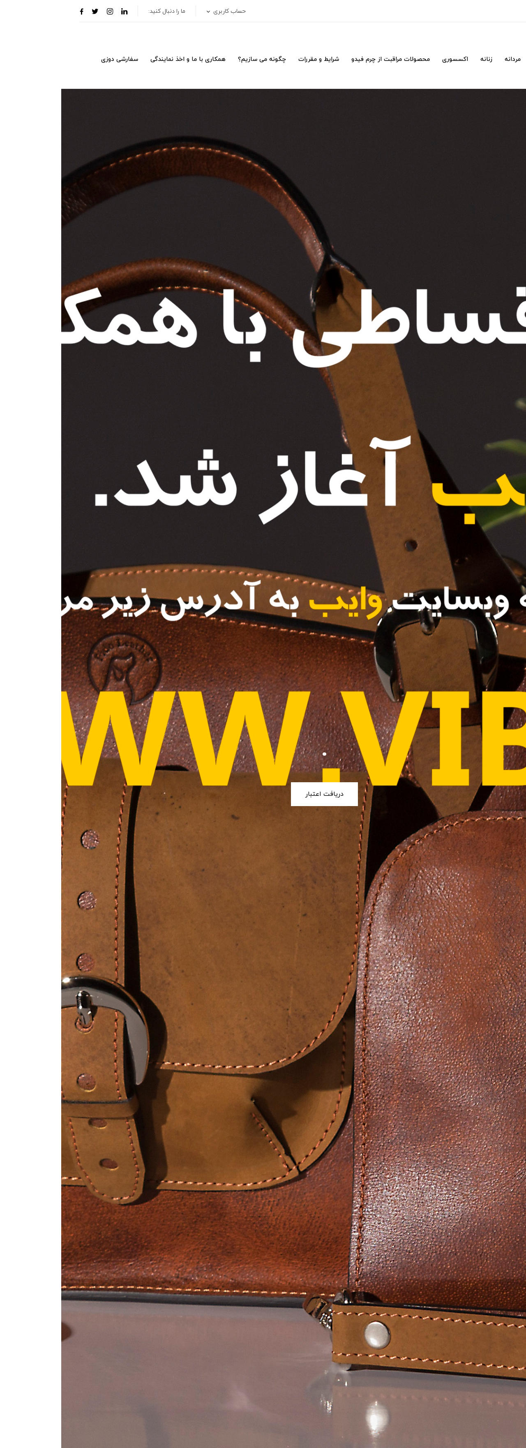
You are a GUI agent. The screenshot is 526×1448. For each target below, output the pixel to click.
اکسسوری (394, 59)
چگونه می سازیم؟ (201, 59)
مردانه (451, 59)
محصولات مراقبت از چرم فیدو (329, 59)
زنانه (425, 59)
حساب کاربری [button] (167, 11)
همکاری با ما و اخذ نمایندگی (126, 59)
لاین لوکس (486, 59)
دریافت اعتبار (263, 794)
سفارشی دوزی (58, 59)
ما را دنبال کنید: (105, 11)
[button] (499, 74)
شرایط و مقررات (257, 59)
